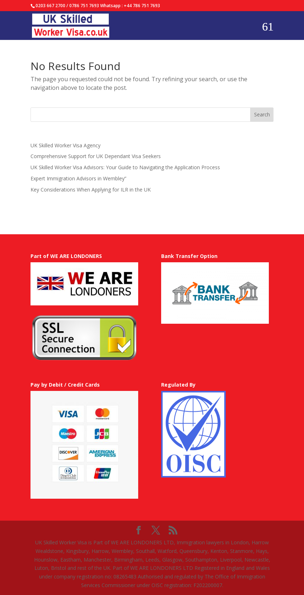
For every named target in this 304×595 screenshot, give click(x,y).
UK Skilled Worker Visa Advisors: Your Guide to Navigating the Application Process (125, 167)
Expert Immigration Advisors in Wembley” (78, 178)
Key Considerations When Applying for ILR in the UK (91, 189)
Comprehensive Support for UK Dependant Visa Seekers (96, 156)
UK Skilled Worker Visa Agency (65, 145)
